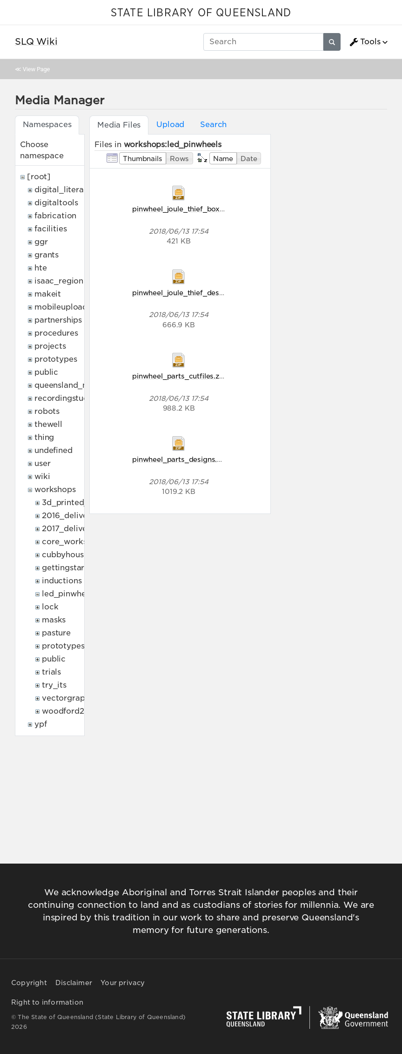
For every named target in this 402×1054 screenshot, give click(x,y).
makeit (47, 294)
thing (44, 437)
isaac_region (58, 281)
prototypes (55, 359)
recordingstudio (65, 398)
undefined (53, 450)
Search (213, 124)
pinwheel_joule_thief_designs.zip (188, 293)
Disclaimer (73, 982)
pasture (56, 632)
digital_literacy (63, 189)
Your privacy (122, 982)
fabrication (55, 215)
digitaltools (56, 202)
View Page (36, 69)
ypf (40, 724)
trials (51, 672)
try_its (54, 685)
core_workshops (73, 541)
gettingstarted (69, 567)
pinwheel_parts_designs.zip (179, 459)
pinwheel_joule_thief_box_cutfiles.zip (196, 209)
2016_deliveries (71, 515)
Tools (364, 42)
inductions (61, 580)
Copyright (29, 982)
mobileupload (60, 307)
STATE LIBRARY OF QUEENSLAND (201, 13)
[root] (39, 176)
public (46, 372)
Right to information (47, 1002)
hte (40, 268)
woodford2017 (69, 711)
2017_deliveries (71, 528)
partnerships (58, 320)
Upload (170, 124)
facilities (50, 228)
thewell (48, 424)
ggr (41, 241)
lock (50, 606)
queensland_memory (74, 385)
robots (47, 411)
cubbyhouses (67, 554)
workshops (55, 489)
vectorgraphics (71, 698)
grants (46, 254)
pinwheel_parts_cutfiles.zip (179, 376)
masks (54, 619)
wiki (42, 476)
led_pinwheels (69, 593)
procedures (56, 333)
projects (50, 346)
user (42, 463)
